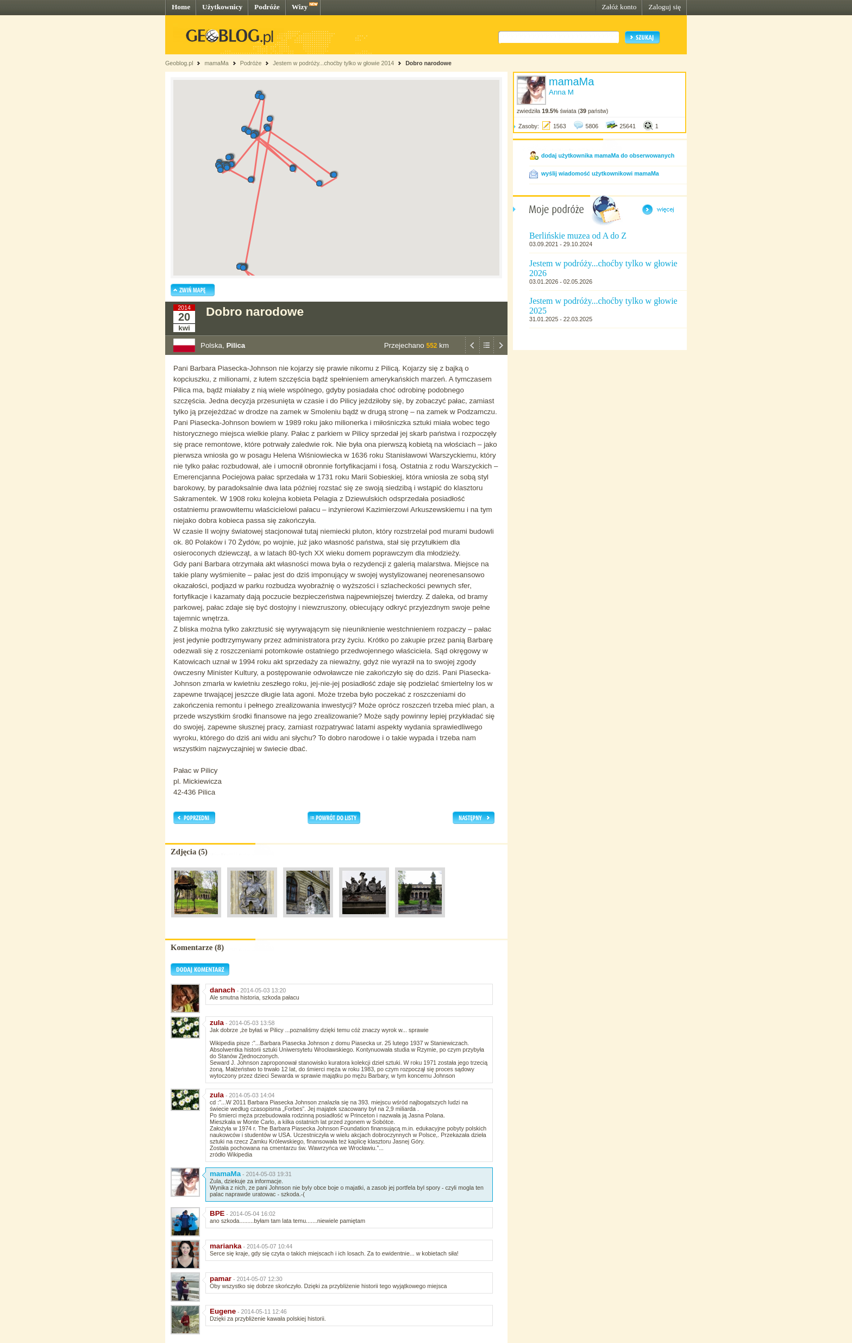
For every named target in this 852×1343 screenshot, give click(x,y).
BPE (217, 1213)
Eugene (223, 1311)
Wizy (300, 7)
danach (222, 990)
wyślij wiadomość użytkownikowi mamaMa (600, 173)
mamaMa (216, 63)
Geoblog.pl (179, 63)
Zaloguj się (664, 7)
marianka (226, 1246)
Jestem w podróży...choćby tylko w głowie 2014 (333, 63)
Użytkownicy (222, 7)
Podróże (267, 7)
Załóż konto (619, 7)
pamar (220, 1279)
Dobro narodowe (428, 63)
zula (217, 1023)
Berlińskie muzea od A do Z (578, 235)
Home (181, 7)
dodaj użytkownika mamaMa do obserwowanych (607, 155)
